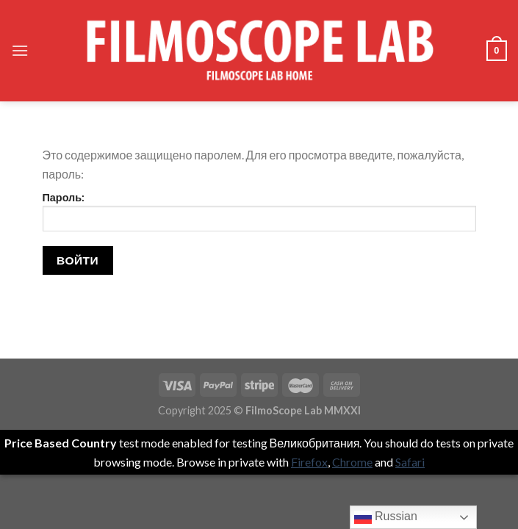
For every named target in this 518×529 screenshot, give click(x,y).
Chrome (352, 462)
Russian (385, 517)
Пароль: (259, 211)
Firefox (309, 462)
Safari (410, 462)
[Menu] (20, 50)
